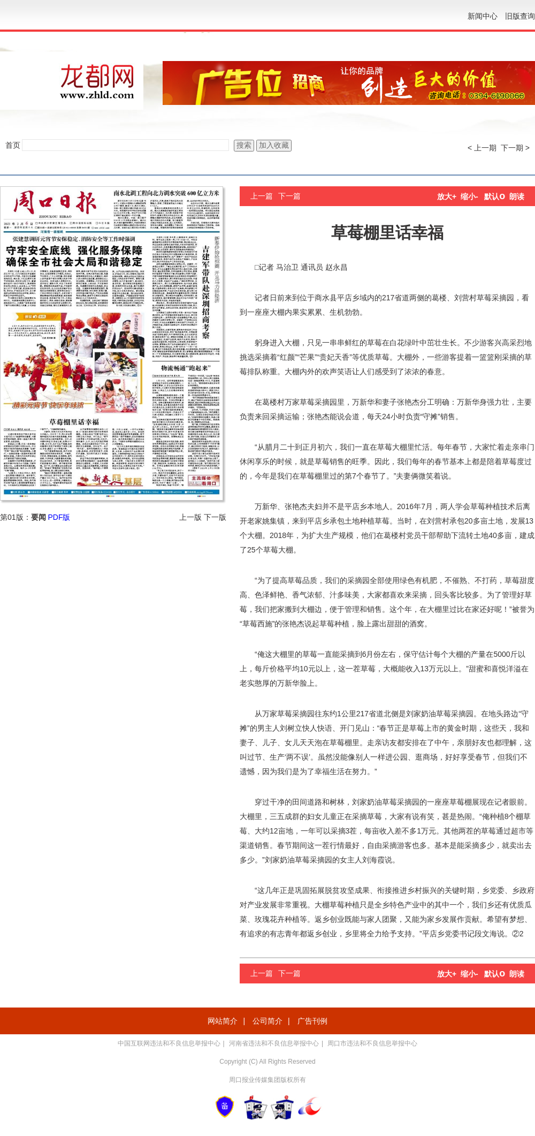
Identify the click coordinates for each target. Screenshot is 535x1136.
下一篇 (289, 196)
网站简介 (223, 1021)
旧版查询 (520, 16)
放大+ (446, 196)
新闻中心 (483, 16)
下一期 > (515, 147)
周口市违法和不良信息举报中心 (372, 1043)
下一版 (215, 517)
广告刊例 (312, 1021)
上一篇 (261, 196)
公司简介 (267, 1021)
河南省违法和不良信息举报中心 (274, 1043)
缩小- (469, 196)
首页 (12, 145)
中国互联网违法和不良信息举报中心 (169, 1043)
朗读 (516, 196)
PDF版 (59, 517)
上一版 (190, 517)
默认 (494, 196)
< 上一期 (482, 147)
